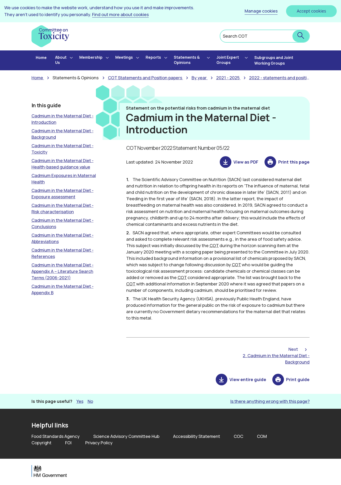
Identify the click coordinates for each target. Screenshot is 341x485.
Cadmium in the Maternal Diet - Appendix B (62, 289)
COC (238, 436)
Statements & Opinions (187, 60)
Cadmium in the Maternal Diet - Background (62, 134)
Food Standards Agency (55, 436)
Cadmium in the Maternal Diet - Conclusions (62, 223)
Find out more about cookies (120, 14)
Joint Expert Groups (227, 60)
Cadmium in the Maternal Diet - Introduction (62, 119)
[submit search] (300, 36)
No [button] (90, 401)
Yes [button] (79, 401)
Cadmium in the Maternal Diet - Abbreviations (62, 238)
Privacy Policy (98, 442)
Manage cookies (261, 11)
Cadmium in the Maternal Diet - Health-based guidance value (62, 164)
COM (262, 436)
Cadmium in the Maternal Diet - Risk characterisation (62, 208)
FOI (68, 442)
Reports (153, 57)
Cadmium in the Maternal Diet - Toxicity (62, 149)
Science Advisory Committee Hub (126, 436)
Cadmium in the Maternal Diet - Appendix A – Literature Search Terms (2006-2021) (62, 271)
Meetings (124, 57)
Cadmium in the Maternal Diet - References (62, 253)
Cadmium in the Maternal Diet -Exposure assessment (62, 193)
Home (41, 57)
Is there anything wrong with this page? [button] (270, 401)
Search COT (235, 36)
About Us (61, 60)
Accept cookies (311, 11)
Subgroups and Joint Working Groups (273, 60)
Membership (91, 57)
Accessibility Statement (196, 436)
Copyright (41, 442)
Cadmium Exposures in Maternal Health (63, 179)
